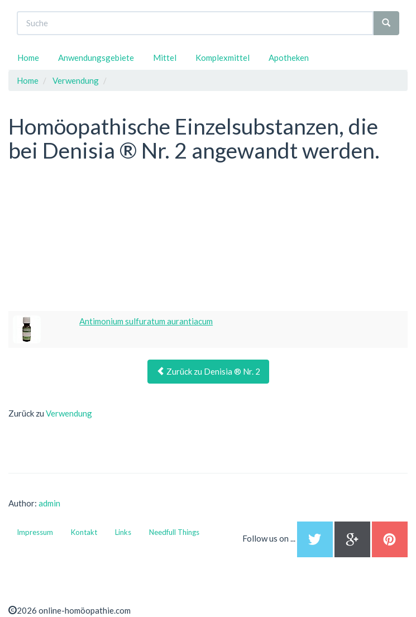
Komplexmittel (222, 57)
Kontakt (84, 532)
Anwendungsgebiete (96, 57)
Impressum (35, 532)
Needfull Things (174, 532)
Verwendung (69, 413)
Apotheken (289, 57)
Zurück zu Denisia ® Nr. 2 (208, 371)
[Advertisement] (92, 238)
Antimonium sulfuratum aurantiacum (146, 321)
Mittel (164, 57)
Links (123, 532)
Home (28, 57)
